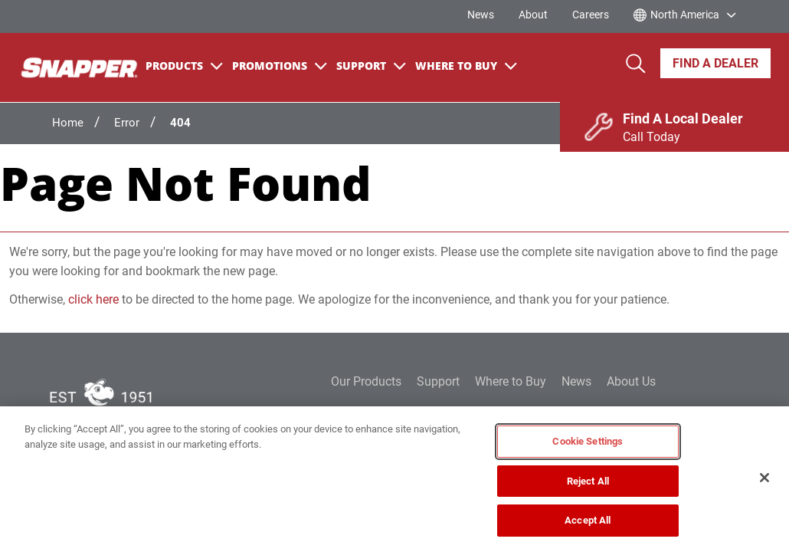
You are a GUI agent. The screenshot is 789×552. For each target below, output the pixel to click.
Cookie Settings (587, 441)
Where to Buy (510, 381)
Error (126, 123)
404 (180, 123)
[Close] (764, 478)
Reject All (588, 481)
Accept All (588, 520)
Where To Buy (466, 65)
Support (371, 65)
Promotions (279, 65)
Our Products (366, 381)
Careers (590, 14)
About (533, 14)
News (480, 14)
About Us (631, 381)
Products (184, 65)
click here (93, 299)
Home (67, 123)
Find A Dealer (715, 63)
